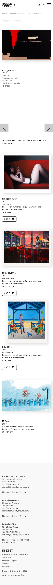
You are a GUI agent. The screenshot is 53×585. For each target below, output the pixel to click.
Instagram (7, 551)
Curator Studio (20, 575)
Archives (6, 566)
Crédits (5, 564)
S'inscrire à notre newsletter (15, 555)
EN (43, 5)
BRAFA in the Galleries (30, 14)
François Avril (9, 70)
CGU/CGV (6, 557)
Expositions (14, 14)
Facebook (3, 551)
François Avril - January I (12, 21)
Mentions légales (9, 561)
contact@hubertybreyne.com (15, 487)
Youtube (11, 551)
